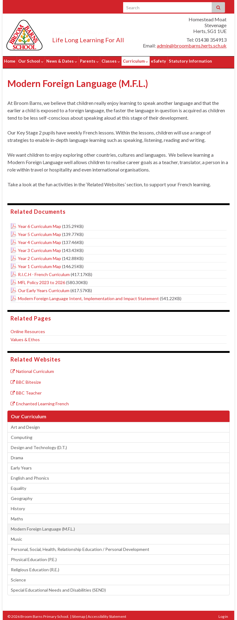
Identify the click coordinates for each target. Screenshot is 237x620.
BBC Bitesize (25, 379)
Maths (17, 516)
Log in (223, 614)
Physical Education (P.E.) (34, 557)
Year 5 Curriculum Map (39, 231)
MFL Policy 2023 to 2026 (41, 280)
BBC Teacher (26, 390)
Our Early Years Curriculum (43, 288)
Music (16, 536)
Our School (31, 61)
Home (9, 61)
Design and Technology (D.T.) (39, 445)
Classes (111, 61)
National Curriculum (32, 368)
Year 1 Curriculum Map (39, 264)
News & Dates (61, 61)
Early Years (21, 465)
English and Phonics (30, 475)
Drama (17, 455)
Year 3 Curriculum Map (39, 247)
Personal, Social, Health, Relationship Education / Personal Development (80, 546)
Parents (89, 61)
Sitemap (78, 614)
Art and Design (25, 424)
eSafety (158, 61)
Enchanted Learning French (39, 401)
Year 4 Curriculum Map (39, 239)
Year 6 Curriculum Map (39, 223)
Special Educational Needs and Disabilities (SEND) (58, 587)
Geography (21, 495)
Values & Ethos (25, 337)
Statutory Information (190, 61)
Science (18, 577)
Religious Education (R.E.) (35, 567)
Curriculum (135, 61)
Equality (18, 485)
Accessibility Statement (107, 614)
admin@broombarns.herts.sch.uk (192, 45)
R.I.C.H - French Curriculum (44, 272)
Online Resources (27, 329)
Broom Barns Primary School (102, 31)
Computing (21, 434)
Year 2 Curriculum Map (39, 255)
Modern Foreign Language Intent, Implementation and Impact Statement (88, 296)
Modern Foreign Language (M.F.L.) (43, 526)
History (18, 506)
